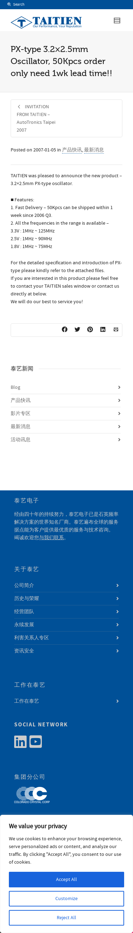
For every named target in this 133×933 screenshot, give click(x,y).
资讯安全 (24, 651)
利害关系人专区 (31, 638)
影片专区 (21, 413)
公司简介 (24, 585)
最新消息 (94, 150)
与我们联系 (51, 538)
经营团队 (24, 612)
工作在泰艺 (26, 701)
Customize (66, 898)
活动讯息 (21, 440)
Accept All (66, 879)
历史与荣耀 (26, 598)
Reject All (66, 918)
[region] (66, 874)
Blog (15, 387)
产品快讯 (72, 150)
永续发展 (24, 625)
